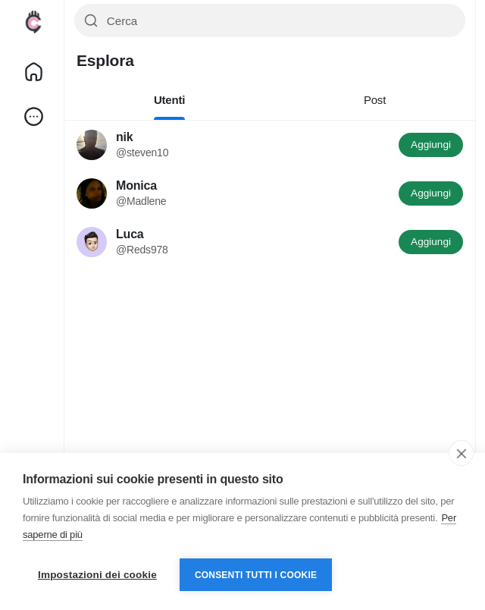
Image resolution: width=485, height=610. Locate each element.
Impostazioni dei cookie (97, 574)
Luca (130, 234)
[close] (461, 453)
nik (124, 136)
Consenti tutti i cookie (256, 575)
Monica (136, 185)
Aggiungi (431, 144)
